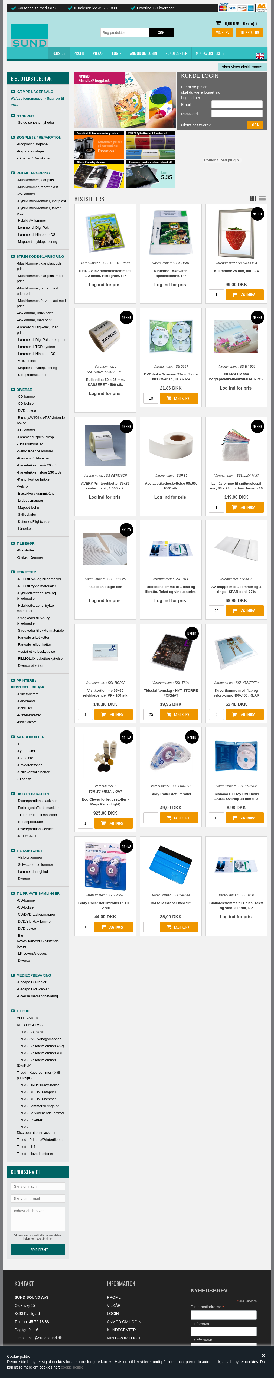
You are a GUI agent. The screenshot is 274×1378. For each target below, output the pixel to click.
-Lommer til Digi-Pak (33, 228)
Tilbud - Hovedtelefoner (35, 1154)
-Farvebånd (26, 701)
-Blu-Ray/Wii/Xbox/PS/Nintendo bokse (38, 940)
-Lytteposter (26, 751)
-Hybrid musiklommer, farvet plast (39, 210)
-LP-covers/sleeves (32, 953)
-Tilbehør (24, 779)
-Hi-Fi (21, 744)
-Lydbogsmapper (30, 500)
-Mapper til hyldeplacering (37, 242)
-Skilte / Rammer (30, 557)
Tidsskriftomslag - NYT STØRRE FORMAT (171, 692)
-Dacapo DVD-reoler (33, 989)
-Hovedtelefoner (29, 765)
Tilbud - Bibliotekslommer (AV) (40, 1046)
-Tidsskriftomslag (30, 444)
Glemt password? (196, 125)
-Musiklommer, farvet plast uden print (37, 291)
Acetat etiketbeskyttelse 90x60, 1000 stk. (171, 485)
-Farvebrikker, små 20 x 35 (37, 465)
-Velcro (22, 486)
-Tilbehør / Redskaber (34, 158)
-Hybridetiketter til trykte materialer (35, 608)
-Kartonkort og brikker (34, 479)
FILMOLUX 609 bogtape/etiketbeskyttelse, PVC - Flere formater (236, 377)
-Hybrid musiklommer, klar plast (41, 201)
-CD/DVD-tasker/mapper (36, 914)
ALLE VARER (27, 1018)
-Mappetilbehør (28, 507)
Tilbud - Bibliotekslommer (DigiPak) (36, 1062)
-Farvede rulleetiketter (34, 644)
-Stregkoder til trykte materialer (41, 630)
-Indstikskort (26, 722)
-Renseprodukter (30, 822)
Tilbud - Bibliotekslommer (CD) (41, 1053)
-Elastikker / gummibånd (35, 493)
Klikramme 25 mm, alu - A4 (236, 271)
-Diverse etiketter (30, 666)
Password (189, 114)
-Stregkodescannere (32, 375)
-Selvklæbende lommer (35, 451)
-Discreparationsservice (35, 829)
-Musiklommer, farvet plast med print (41, 303)
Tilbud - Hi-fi (26, 1147)
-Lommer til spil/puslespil (36, 437)
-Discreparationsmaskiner (37, 801)
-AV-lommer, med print (34, 320)
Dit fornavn (200, 1324)
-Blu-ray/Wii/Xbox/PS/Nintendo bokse (41, 420)
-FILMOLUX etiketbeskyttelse (40, 659)
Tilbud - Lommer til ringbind (38, 1106)
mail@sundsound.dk (44, 1338)
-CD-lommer (26, 396)
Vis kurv (222, 32)
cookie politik (72, 1367)
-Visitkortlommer (29, 857)
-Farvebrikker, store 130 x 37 (39, 472)
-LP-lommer (26, 430)
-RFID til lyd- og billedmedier (39, 579)
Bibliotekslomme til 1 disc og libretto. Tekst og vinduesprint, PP (171, 590)
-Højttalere (25, 758)
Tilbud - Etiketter (29, 1120)
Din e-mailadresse (207, 1307)
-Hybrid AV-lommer (31, 220)
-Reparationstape (30, 151)
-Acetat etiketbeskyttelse (36, 651)
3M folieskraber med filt (170, 903)
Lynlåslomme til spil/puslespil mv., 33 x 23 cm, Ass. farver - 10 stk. (236, 486)
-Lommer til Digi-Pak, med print (41, 340)
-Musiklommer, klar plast (36, 180)
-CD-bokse (25, 403)
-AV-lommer (26, 194)
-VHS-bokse (26, 361)
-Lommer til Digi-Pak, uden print (37, 330)
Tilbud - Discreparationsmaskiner (36, 1130)
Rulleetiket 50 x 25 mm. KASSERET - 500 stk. (105, 382)
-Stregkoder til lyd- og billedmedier (33, 620)
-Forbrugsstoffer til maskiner (39, 808)
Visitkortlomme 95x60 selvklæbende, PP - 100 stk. (105, 692)
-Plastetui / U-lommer (33, 458)
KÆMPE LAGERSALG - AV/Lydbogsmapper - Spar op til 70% (37, 98)
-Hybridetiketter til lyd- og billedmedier (36, 595)
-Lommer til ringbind (32, 872)
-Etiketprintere (28, 694)
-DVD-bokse (26, 411)
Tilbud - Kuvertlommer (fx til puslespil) (38, 1075)
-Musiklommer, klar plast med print (40, 278)
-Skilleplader (26, 514)
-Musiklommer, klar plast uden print (40, 266)
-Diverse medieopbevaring (37, 996)
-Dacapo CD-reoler (31, 982)
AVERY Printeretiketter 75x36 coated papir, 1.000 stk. (105, 485)
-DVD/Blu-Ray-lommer (34, 921)
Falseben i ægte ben (105, 587)
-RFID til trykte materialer (36, 586)
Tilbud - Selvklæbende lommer (40, 1113)
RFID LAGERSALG (32, 1025)
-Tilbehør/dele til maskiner (37, 815)
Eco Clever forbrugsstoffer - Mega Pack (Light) (105, 801)
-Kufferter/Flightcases (33, 522)
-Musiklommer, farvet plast (37, 187)
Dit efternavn (201, 1340)
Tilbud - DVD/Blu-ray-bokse (38, 1085)
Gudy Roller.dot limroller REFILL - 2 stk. (105, 905)
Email (186, 104)
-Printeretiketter (29, 715)
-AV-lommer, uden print (35, 313)
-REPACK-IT (27, 836)
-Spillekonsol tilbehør (33, 772)
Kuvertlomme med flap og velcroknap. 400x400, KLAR (236, 692)
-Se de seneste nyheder (35, 122)
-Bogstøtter (25, 550)
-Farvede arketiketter (33, 637)
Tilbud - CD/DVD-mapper (36, 1092)
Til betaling (249, 32)
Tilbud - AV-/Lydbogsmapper (39, 1039)
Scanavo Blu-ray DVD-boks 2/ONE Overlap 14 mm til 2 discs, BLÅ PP (236, 797)
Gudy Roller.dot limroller (170, 794)
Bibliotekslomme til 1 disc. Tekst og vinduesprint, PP (236, 905)
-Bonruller (24, 708)
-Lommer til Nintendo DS (36, 235)
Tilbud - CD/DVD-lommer (36, 1099)
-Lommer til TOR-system (36, 347)
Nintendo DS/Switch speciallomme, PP (171, 273)
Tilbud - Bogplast (30, 1032)
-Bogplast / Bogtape (32, 144)
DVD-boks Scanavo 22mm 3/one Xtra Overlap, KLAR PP (171, 376)
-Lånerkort (25, 529)
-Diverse (23, 879)
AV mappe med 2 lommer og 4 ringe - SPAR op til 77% (236, 589)
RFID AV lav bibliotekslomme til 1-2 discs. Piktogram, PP (105, 273)
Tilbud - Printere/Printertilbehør (41, 1140)
